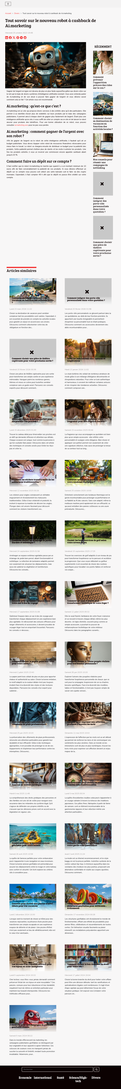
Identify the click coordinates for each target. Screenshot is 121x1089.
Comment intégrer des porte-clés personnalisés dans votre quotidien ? (101, 204)
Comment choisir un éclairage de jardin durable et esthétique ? (32, 541)
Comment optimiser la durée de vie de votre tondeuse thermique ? (86, 480)
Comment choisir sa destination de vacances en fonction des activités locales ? (103, 124)
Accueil (8, 13)
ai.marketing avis (21, 125)
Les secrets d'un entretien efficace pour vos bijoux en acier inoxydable (32, 965)
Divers (16, 13)
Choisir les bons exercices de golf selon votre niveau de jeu (86, 541)
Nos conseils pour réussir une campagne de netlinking (102, 163)
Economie (25, 1078)
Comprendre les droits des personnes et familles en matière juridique (32, 783)
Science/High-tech (78, 1079)
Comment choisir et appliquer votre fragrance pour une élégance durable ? (86, 420)
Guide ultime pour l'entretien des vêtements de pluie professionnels (29, 723)
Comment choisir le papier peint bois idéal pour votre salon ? (33, 662)
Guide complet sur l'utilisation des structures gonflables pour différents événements (86, 905)
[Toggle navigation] (8, 4)
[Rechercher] (57, 1069)
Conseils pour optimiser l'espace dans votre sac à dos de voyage (31, 601)
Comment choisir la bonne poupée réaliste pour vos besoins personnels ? (88, 662)
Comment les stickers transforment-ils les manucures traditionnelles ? (33, 480)
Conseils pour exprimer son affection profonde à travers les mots (86, 723)
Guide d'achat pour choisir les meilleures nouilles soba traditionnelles (87, 783)
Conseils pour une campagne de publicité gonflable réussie (32, 1025)
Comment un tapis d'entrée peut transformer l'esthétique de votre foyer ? (87, 601)
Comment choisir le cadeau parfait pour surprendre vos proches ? (32, 420)
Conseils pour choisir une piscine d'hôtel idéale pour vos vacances (32, 904)
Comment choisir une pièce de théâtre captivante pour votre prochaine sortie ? (102, 248)
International (43, 1078)
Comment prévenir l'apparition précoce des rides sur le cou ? (102, 82)
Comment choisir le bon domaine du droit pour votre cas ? (88, 965)
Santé (60, 1078)
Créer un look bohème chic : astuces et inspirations (86, 359)
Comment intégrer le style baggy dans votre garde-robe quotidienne (86, 844)
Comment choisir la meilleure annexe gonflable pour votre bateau (31, 844)
